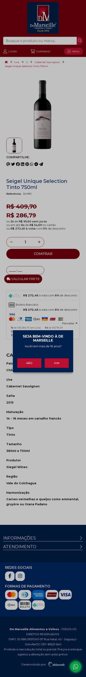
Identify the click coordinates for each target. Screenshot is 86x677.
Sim (56, 358)
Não (29, 358)
